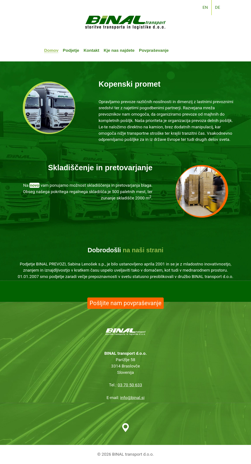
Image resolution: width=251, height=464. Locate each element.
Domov (51, 50)
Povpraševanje (154, 50)
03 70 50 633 (130, 384)
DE (217, 7)
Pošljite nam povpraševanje (125, 303)
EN (205, 7)
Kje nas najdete (119, 50)
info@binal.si (132, 397)
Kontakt (91, 50)
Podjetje (71, 50)
